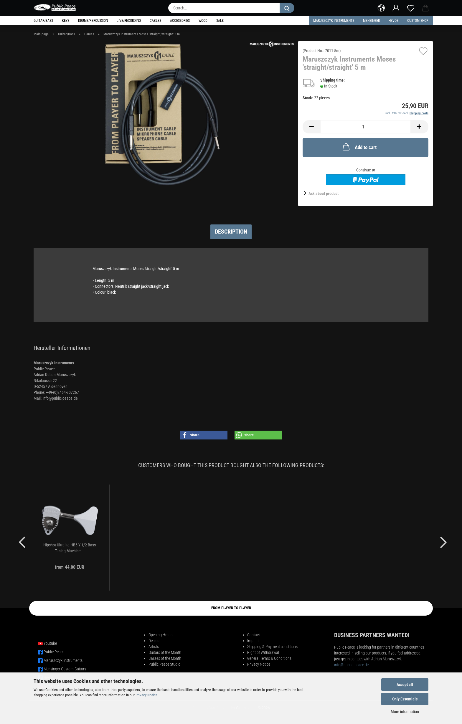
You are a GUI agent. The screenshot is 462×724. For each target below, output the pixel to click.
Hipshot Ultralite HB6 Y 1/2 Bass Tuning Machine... (69, 548)
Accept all (405, 684)
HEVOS (393, 21)
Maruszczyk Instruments (333, 21)
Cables (155, 21)
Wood (203, 21)
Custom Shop (417, 21)
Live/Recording (129, 21)
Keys (65, 21)
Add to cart (359, 146)
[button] (381, 7)
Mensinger (371, 21)
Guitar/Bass (43, 21)
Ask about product (323, 193)
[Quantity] (365, 126)
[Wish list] (410, 7)
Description (231, 231)
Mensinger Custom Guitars (65, 669)
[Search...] (287, 8)
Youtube (50, 643)
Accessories (180, 21)
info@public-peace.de (351, 664)
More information (405, 711)
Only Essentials (405, 699)
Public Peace (54, 651)
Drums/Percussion (93, 21)
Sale (220, 21)
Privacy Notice (146, 695)
